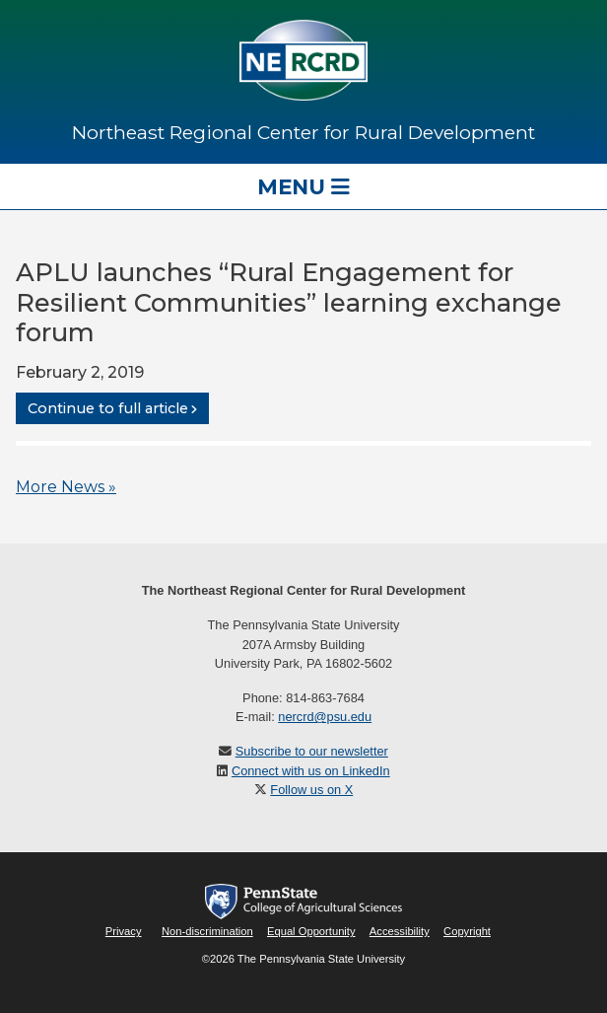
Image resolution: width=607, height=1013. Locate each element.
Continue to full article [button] (108, 408)
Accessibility (400, 931)
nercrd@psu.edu (324, 716)
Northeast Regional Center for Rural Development (303, 132)
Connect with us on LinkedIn (311, 770)
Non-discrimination (207, 931)
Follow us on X (311, 789)
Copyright (467, 931)
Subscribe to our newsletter (312, 751)
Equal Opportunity (311, 931)
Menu (303, 186)
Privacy (123, 931)
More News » (66, 486)
